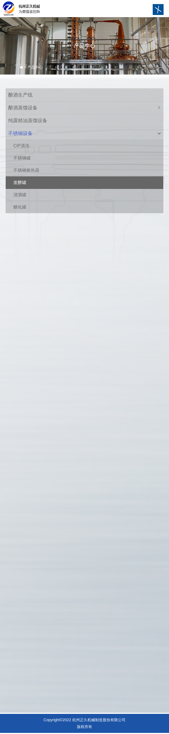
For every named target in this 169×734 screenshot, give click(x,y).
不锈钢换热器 (26, 170)
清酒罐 (19, 194)
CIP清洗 (21, 145)
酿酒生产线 (20, 95)
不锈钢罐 (22, 158)
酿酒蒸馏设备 (22, 107)
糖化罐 (19, 207)
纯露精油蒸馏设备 (27, 120)
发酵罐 (19, 182)
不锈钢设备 (20, 133)
